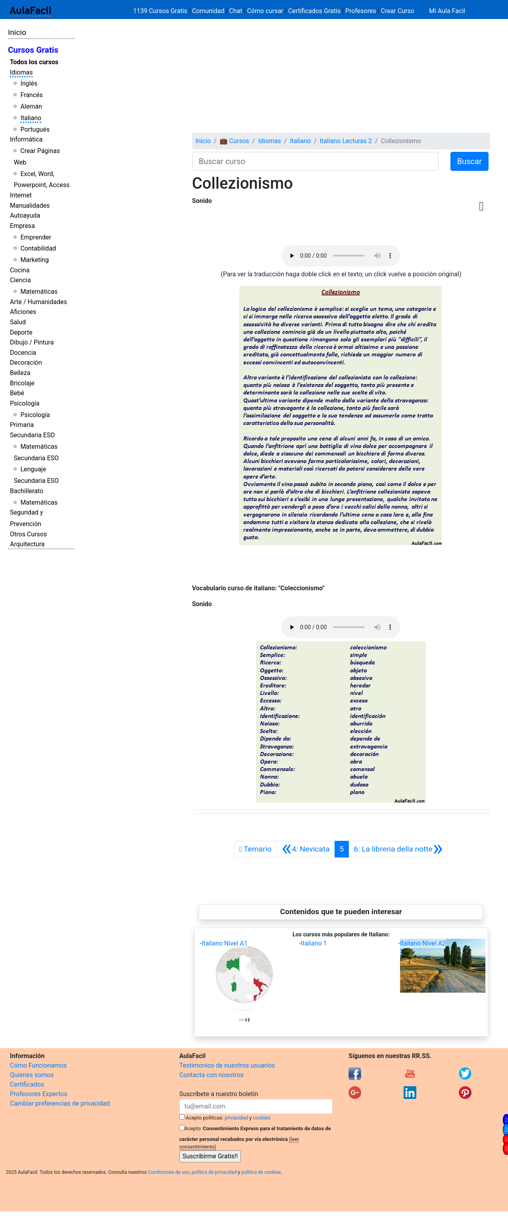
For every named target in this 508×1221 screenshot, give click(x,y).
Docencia (23, 352)
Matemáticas (39, 291)
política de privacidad (214, 1172)
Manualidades (30, 205)
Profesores (360, 11)
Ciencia (20, 280)
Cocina (19, 270)
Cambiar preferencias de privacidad (60, 1103)
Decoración (26, 362)
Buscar (469, 161)
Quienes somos (32, 1075)
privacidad (236, 1118)
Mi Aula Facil (447, 11)
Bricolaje (22, 383)
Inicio (17, 32)
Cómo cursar (265, 11)
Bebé (17, 393)
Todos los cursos (34, 62)
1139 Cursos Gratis (161, 11)
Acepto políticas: (204, 1118)
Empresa (22, 226)
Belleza (20, 373)
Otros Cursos (28, 534)
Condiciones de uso (169, 1172)
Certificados (27, 1084)
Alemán (31, 106)
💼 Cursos (234, 141)
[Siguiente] (398, 849)
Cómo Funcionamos (38, 1065)
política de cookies (261, 1172)
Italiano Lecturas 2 (346, 141)
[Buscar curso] (315, 161)
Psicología (24, 403)
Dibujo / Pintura (32, 342)
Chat (235, 11)
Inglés (28, 83)
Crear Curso (397, 11)
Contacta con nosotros (211, 1075)
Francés (31, 95)
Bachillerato (26, 491)
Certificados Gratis (314, 11)
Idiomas (21, 72)
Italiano (30, 118)
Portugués (35, 129)
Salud (18, 322)
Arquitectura (27, 544)
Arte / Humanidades (38, 302)
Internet (21, 195)
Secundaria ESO (32, 435)
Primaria (22, 425)
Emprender (35, 237)
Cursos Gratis (33, 50)
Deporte (21, 332)
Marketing (34, 260)
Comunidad (208, 11)
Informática (26, 139)
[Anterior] (305, 849)
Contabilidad (38, 248)
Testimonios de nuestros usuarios (227, 1065)
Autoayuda (25, 215)
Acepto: (193, 1128)
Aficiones (23, 312)
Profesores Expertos (38, 1094)
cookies (261, 1118)
